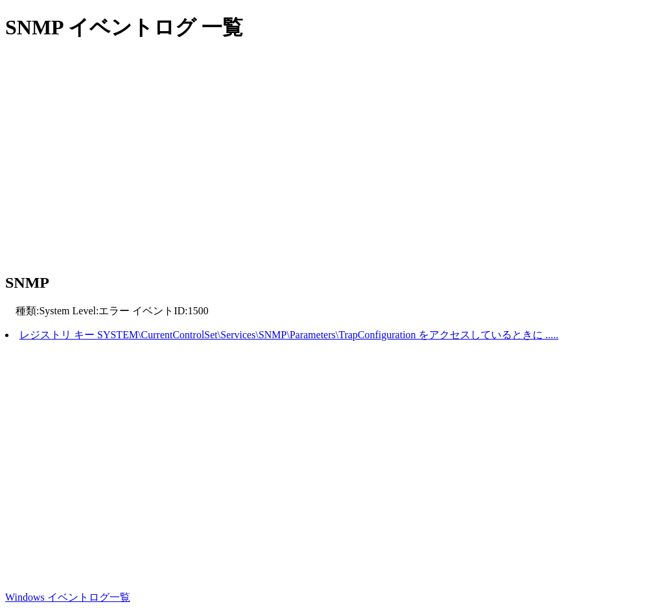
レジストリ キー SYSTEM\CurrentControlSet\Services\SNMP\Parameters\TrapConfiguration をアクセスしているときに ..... (289, 334)
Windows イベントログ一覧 (67, 597)
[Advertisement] (328, 158)
